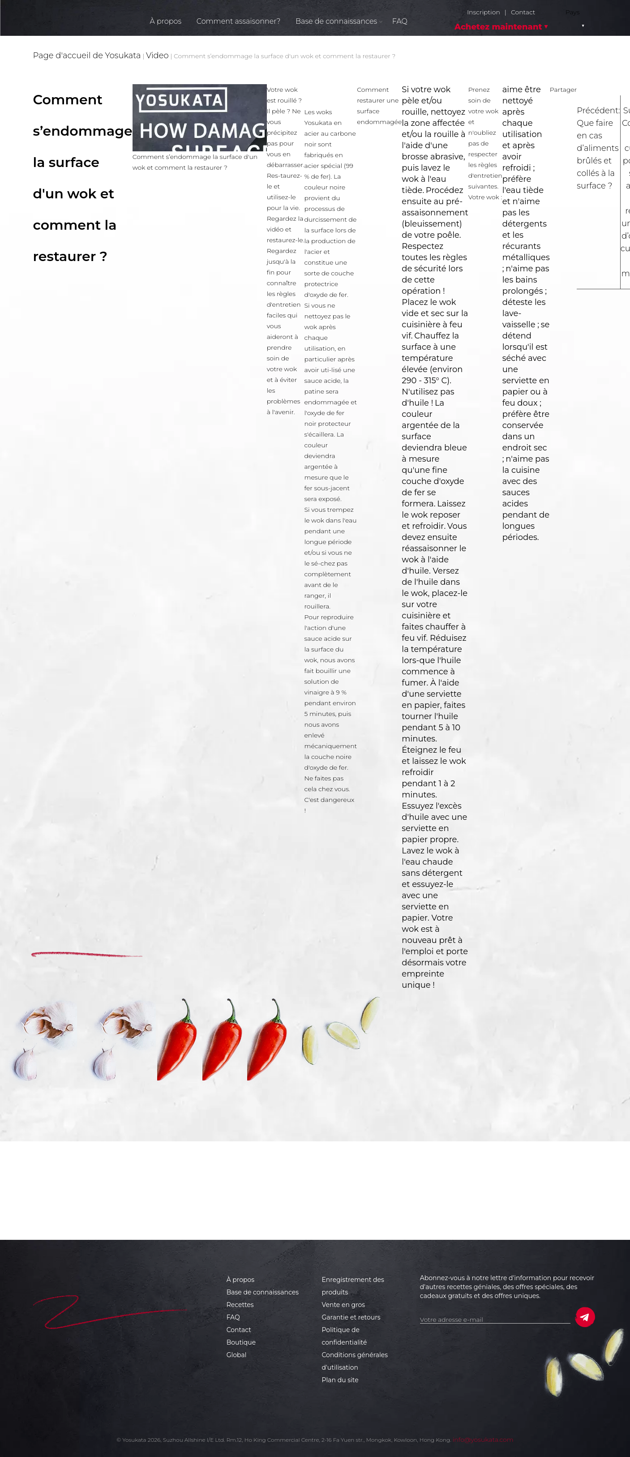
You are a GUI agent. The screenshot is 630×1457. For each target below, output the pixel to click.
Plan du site (340, 1380)
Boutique (241, 1342)
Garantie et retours (351, 1317)
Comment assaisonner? (239, 21)
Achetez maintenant (498, 27)
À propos (166, 21)
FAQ (399, 21)
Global (237, 1355)
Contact (523, 12)
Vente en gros (343, 1305)
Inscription (483, 12)
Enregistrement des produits (353, 1286)
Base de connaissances (263, 1292)
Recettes (240, 1305)
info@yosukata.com (483, 1440)
